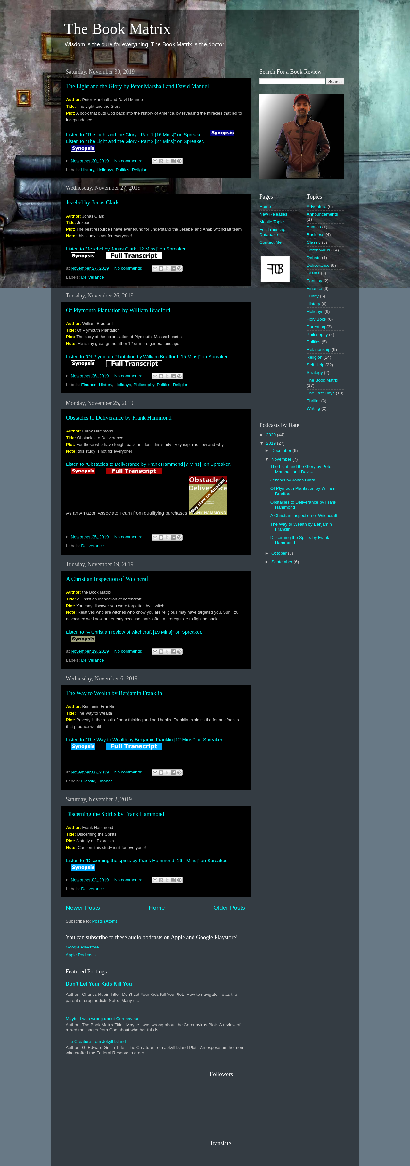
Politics (122, 169)
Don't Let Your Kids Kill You (99, 984)
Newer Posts (83, 907)
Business (315, 234)
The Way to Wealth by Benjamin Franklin (114, 693)
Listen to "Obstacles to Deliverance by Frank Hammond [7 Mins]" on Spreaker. (148, 464)
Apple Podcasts (81, 954)
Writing (313, 408)
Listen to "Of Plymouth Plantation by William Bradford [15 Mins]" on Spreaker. (147, 356)
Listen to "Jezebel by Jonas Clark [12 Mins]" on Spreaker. (126, 248)
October (279, 553)
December (281, 450)
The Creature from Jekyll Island (96, 1041)
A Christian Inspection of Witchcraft (108, 579)
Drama (313, 273)
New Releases (273, 214)
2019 (271, 443)
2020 (271, 434)
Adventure (317, 206)
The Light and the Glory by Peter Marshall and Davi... (301, 469)
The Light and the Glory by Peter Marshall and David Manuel (137, 86)
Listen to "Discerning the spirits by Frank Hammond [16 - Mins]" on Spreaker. (147, 860)
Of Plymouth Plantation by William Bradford (118, 310)
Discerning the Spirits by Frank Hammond (115, 814)
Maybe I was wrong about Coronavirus (102, 1018)
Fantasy (314, 280)
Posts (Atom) (104, 921)
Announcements (322, 214)
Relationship (319, 349)
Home (157, 907)
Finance (88, 384)
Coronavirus (318, 250)
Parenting (316, 326)
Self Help (315, 364)
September (282, 561)
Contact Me (270, 242)
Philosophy (144, 384)
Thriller (313, 400)
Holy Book (317, 319)
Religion (139, 169)
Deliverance (92, 277)
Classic (88, 781)
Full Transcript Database (273, 232)
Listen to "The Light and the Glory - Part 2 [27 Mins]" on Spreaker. (135, 141)
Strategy (315, 372)
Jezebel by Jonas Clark (92, 202)
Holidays (105, 169)
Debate (314, 257)
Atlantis (314, 227)
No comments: (129, 160)
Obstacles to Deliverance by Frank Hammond (118, 418)
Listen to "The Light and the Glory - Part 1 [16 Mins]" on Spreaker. (135, 134)
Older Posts (229, 907)
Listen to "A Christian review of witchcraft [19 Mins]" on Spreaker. (134, 632)
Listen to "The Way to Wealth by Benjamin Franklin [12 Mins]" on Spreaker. (145, 739)
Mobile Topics (272, 221)
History (87, 169)
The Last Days (321, 393)
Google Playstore (82, 947)
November (281, 459)
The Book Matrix (117, 28)
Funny (313, 296)
